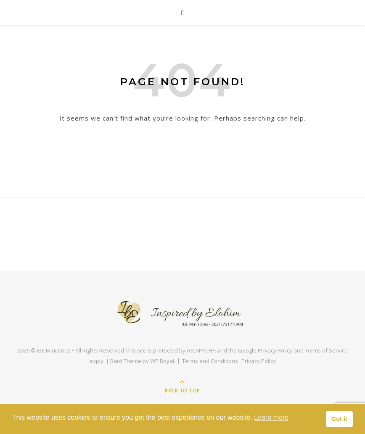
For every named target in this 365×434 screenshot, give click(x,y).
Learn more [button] (271, 417)
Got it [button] (339, 419)
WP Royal (162, 361)
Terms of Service (326, 350)
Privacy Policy (275, 350)
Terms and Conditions (210, 361)
